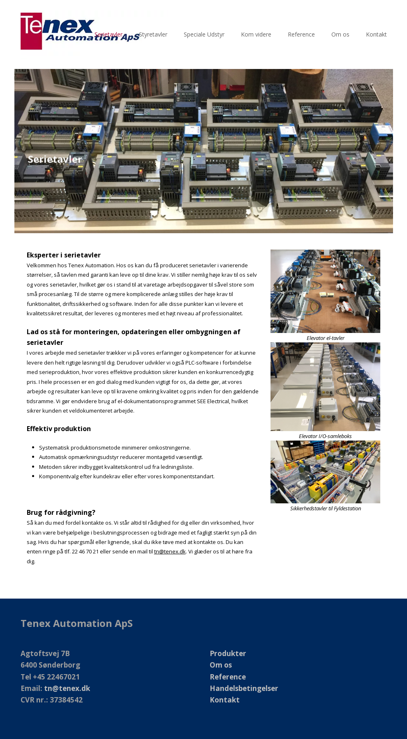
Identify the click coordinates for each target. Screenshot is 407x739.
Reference (228, 677)
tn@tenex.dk (170, 551)
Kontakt (225, 700)
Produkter (228, 653)
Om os (221, 665)
